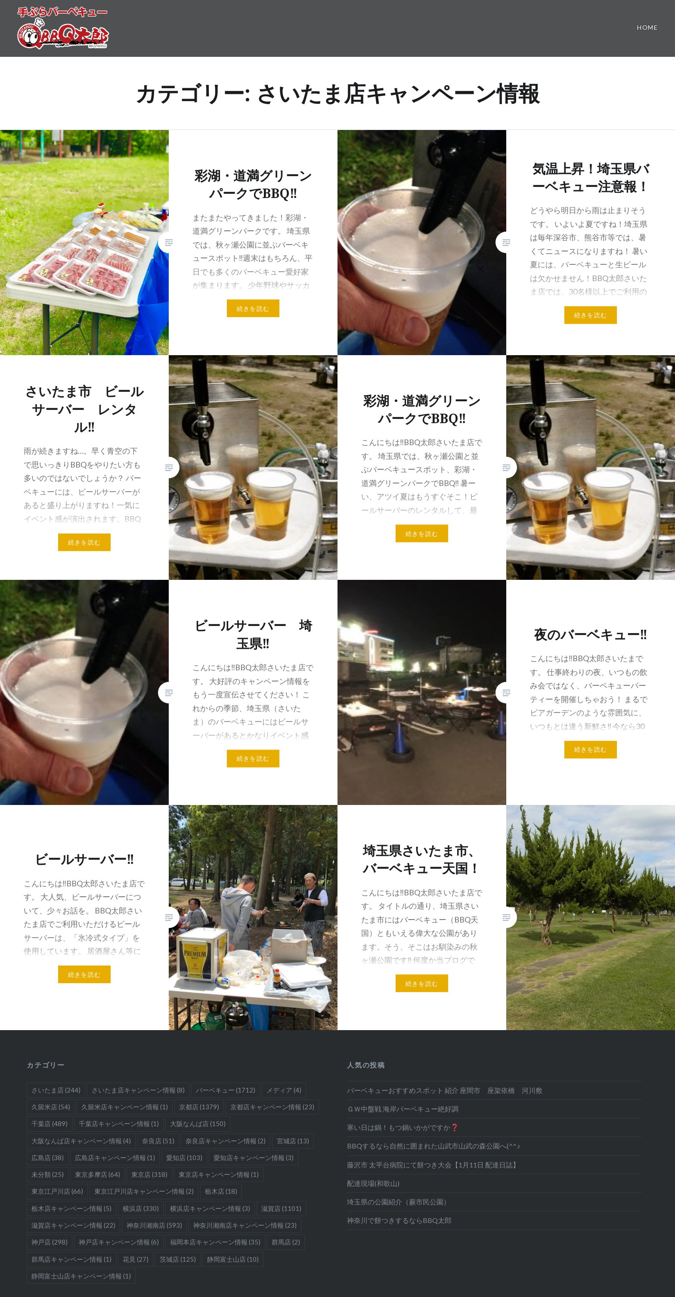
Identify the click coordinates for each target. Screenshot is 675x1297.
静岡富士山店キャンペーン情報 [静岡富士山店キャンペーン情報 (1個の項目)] (81, 1276)
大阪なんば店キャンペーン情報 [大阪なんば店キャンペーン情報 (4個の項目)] (81, 1141)
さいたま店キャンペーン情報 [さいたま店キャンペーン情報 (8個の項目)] (138, 1090)
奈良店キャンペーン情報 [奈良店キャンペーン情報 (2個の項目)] (226, 1141)
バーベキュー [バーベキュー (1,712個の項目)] (225, 1090)
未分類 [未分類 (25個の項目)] (47, 1174)
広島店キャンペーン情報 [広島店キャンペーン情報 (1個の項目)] (115, 1157)
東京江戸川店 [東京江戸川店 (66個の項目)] (57, 1191)
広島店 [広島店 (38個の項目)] (47, 1157)
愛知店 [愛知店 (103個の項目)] (184, 1157)
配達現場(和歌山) (373, 1183)
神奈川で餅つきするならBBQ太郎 (399, 1220)
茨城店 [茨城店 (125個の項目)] (178, 1259)
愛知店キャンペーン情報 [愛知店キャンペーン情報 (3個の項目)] (254, 1157)
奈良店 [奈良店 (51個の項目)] (158, 1141)
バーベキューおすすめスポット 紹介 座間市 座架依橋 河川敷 (444, 1090)
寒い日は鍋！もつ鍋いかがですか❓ (403, 1127)
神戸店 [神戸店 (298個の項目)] (49, 1242)
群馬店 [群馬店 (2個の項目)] (286, 1242)
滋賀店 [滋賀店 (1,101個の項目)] (281, 1208)
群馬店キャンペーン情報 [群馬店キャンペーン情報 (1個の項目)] (71, 1259)
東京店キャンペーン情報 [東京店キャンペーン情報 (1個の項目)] (219, 1174)
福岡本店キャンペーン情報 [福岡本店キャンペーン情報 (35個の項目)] (215, 1242)
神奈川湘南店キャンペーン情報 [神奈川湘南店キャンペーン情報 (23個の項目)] (245, 1225)
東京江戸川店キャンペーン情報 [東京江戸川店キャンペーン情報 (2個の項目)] (144, 1191)
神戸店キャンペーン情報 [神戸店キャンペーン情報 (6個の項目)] (119, 1242)
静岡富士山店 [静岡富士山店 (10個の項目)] (233, 1259)
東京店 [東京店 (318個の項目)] (149, 1174)
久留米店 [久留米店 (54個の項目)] (50, 1107)
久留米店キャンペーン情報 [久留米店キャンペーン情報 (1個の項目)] (124, 1107)
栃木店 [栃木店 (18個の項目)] (221, 1191)
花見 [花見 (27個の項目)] (136, 1259)
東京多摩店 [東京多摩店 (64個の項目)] (97, 1174)
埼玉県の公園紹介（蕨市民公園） (398, 1202)
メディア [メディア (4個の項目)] (283, 1090)
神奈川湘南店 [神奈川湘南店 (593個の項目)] (154, 1225)
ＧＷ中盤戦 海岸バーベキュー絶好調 (402, 1109)
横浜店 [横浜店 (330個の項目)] (141, 1208)
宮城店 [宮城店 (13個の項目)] (293, 1141)
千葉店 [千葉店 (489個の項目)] (49, 1123)
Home (647, 27)
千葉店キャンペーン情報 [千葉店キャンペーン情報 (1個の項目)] (119, 1123)
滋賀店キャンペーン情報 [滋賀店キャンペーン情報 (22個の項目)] (73, 1225)
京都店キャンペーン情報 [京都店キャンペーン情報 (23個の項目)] (272, 1107)
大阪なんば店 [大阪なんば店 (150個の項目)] (198, 1123)
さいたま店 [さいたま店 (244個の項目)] (56, 1090)
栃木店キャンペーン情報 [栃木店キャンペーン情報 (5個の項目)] (71, 1208)
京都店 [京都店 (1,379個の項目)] (199, 1107)
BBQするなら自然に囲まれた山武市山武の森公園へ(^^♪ (433, 1146)
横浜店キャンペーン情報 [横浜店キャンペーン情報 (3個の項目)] (210, 1208)
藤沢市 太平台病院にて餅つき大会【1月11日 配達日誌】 (433, 1165)
